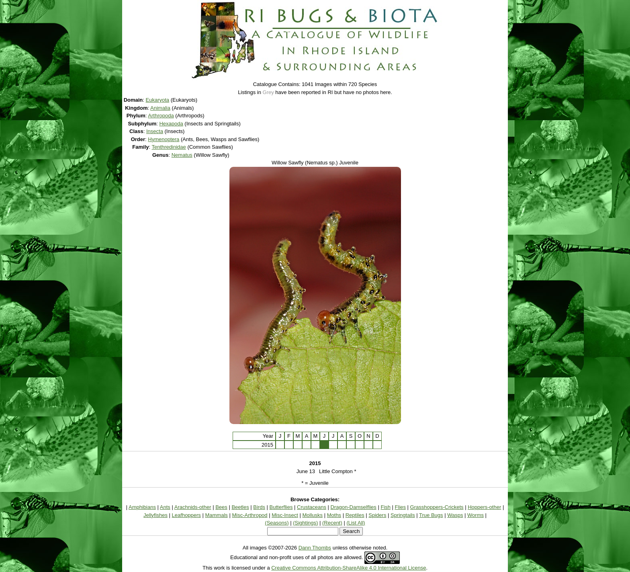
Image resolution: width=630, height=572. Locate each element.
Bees (221, 507)
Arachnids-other (192, 507)
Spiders (377, 515)
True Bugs (431, 515)
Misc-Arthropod (249, 515)
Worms (475, 515)
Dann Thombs (315, 548)
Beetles (240, 507)
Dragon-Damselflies (353, 507)
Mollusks (313, 515)
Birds (259, 507)
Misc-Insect (285, 515)
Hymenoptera (163, 139)
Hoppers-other (484, 507)
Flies (400, 507)
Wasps (455, 515)
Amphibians (142, 507)
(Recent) (332, 523)
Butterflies (281, 507)
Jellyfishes (155, 515)
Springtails (403, 515)
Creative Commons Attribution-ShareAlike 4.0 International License (348, 568)
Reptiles (355, 515)
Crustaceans (311, 507)
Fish (385, 507)
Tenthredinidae (168, 147)
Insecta (154, 131)
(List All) (355, 523)
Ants (165, 507)
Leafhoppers (186, 515)
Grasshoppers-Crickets (437, 507)
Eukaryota (158, 100)
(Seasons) (276, 523)
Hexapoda (171, 124)
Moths (334, 515)
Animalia (160, 108)
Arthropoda (161, 116)
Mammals (216, 515)
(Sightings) (305, 523)
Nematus (182, 155)
